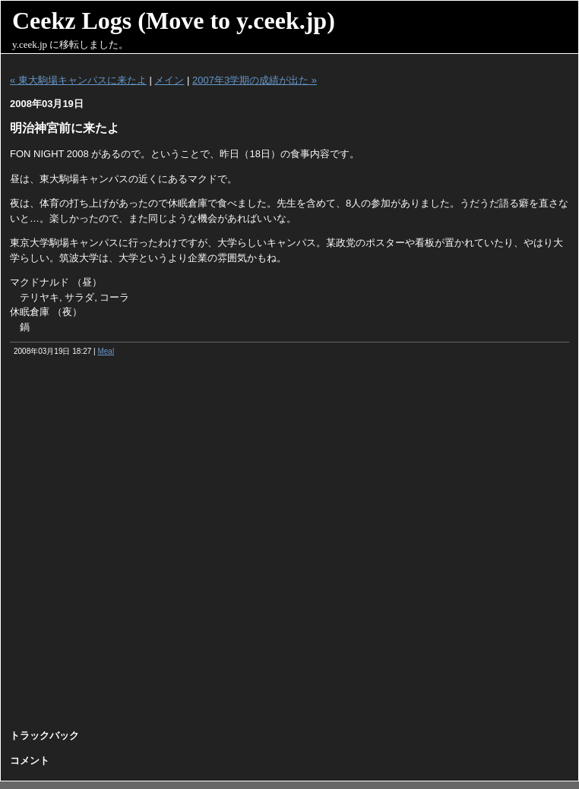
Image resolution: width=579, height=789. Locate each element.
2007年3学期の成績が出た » (254, 80)
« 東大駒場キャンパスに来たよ (78, 80)
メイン (169, 80)
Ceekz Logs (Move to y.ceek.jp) (173, 20)
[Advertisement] (179, 547)
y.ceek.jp (29, 44)
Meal (105, 351)
